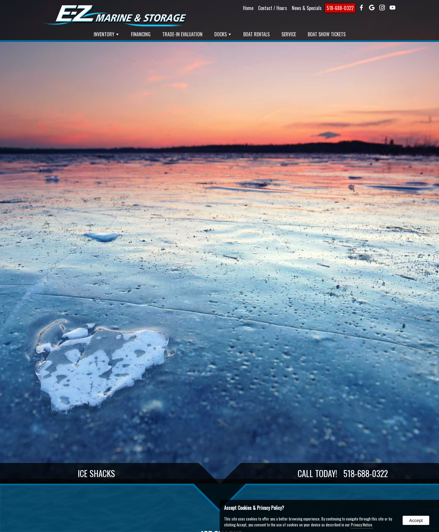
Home (248, 8)
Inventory (106, 34)
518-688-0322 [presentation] (340, 8)
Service (288, 34)
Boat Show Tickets (327, 34)
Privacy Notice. (362, 525)
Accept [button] (416, 520)
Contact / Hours (272, 8)
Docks (222, 34)
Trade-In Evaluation (182, 34)
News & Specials (307, 8)
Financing (140, 34)
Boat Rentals (256, 34)
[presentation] (361, 8)
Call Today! (343, 473)
